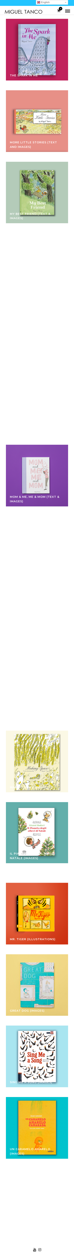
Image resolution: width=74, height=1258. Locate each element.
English (43, 2)
